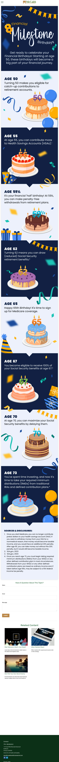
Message (4, 602)
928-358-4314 (10, 744)
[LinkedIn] (7, 758)
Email (3, 594)
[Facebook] (5, 758)
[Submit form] (5, 615)
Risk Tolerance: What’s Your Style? (15, 647)
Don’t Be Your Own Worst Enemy (15, 674)
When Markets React (37, 647)
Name (3, 585)
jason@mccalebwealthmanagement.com (13, 755)
